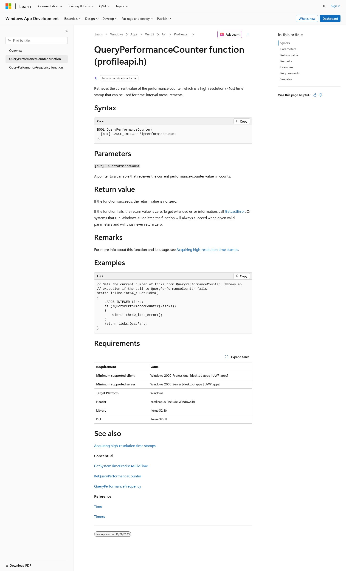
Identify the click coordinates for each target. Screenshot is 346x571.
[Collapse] (66, 31)
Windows (116, 34)
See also (286, 79)
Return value (289, 55)
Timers (99, 516)
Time (98, 506)
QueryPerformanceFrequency (117, 486)
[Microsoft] (8, 6)
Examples (286, 67)
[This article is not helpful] (320, 95)
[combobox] (37, 40)
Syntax (285, 43)
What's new (307, 18)
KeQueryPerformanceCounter (117, 475)
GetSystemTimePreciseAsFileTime (121, 465)
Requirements (290, 73)
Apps (134, 34)
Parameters (288, 49)
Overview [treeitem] (15, 50)
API (164, 34)
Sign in (335, 6)
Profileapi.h (181, 34)
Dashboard (330, 18)
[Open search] (324, 6)
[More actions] (248, 34)
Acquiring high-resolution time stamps (207, 249)
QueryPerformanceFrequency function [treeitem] (36, 67)
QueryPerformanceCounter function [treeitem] (35, 59)
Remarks (286, 61)
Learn (99, 34)
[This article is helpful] (315, 95)
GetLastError (235, 211)
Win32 (149, 34)
